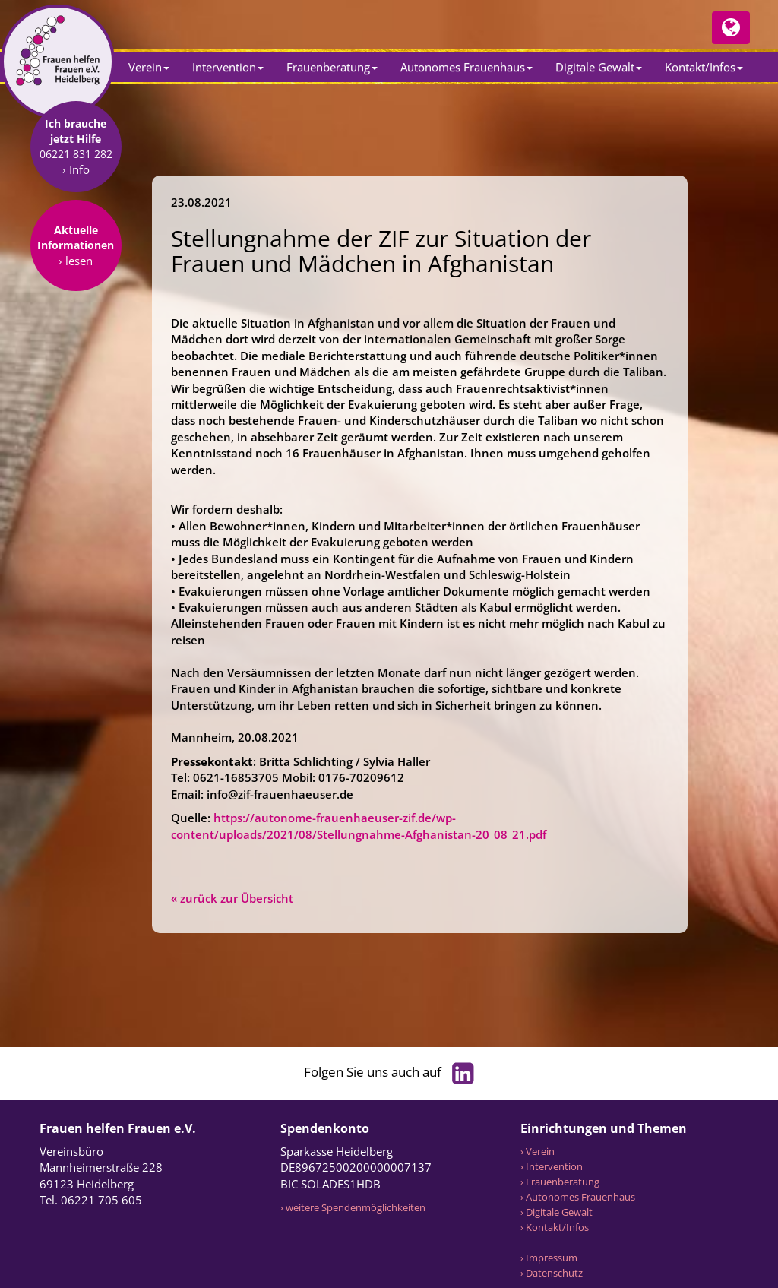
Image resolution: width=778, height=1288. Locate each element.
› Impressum (548, 1257)
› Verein (537, 1151)
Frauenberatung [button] (332, 66)
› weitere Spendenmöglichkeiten (352, 1207)
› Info (76, 266)
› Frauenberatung (559, 1181)
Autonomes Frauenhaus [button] (466, 66)
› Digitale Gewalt (556, 1212)
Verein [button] (148, 66)
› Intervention (551, 1166)
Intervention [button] (228, 66)
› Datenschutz (551, 1273)
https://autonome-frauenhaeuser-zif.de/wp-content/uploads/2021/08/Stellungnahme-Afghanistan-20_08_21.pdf (358, 825)
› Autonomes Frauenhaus (577, 1197)
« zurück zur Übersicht (232, 898)
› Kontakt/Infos (554, 1227)
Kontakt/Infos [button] (704, 66)
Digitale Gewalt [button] (598, 66)
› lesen (76, 358)
